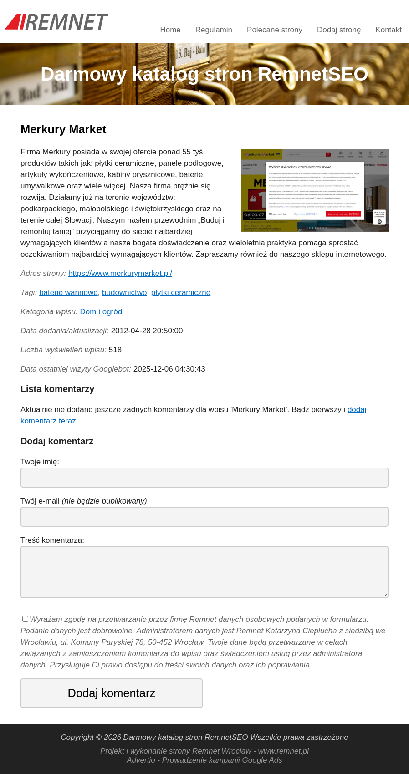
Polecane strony (274, 29)
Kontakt (388, 29)
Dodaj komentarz (112, 693)
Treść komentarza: (52, 540)
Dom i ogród (101, 311)
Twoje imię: (39, 462)
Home (170, 29)
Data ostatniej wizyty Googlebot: (75, 369)
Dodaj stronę (339, 29)
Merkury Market (63, 129)
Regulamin (213, 29)
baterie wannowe (68, 292)
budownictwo (124, 292)
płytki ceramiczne (180, 292)
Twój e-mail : (84, 501)
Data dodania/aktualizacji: (64, 330)
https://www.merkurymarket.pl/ (120, 273)
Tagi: (28, 292)
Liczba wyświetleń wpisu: (63, 350)
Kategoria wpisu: (49, 311)
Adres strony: (43, 273)
